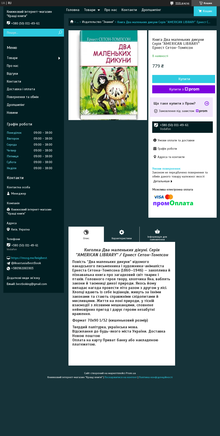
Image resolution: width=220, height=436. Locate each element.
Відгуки (12, 74)
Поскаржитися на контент (121, 377)
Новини (12, 113)
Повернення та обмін (23, 97)
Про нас (110, 10)
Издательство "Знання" (98, 22)
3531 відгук (182, 3)
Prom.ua (131, 373)
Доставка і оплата (21, 89)
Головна (72, 10)
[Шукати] (60, 33)
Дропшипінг (151, 10)
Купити (184, 79)
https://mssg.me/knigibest (29, 258)
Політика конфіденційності (156, 377)
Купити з (184, 89)
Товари (89, 10)
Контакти (129, 10)
